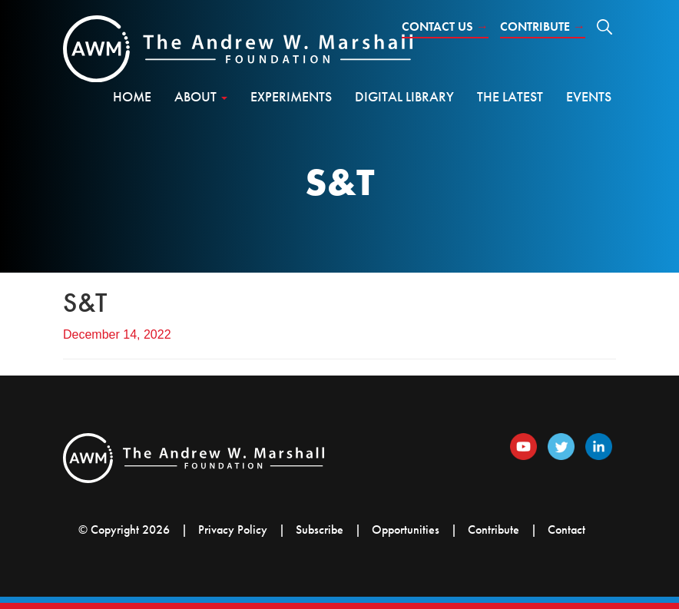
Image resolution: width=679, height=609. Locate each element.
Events (588, 96)
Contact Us (445, 26)
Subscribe (319, 529)
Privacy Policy (232, 529)
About (200, 96)
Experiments (291, 96)
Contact (566, 529)
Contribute (542, 26)
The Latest (510, 96)
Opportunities (405, 529)
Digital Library (404, 96)
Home (132, 96)
